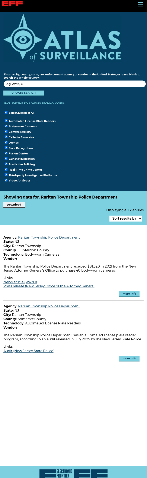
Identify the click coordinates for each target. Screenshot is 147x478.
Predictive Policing (20, 164)
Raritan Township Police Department (49, 237)
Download (14, 204)
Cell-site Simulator (19, 137)
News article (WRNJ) (20, 282)
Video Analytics (17, 180)
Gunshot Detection (20, 158)
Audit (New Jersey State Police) (28, 351)
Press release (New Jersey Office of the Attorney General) (49, 286)
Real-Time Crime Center (23, 169)
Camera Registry (18, 131)
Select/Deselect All (20, 112)
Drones (12, 142)
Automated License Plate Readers (30, 121)
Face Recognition (19, 148)
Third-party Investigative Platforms (31, 175)
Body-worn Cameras (21, 126)
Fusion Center (16, 153)
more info (129, 293)
